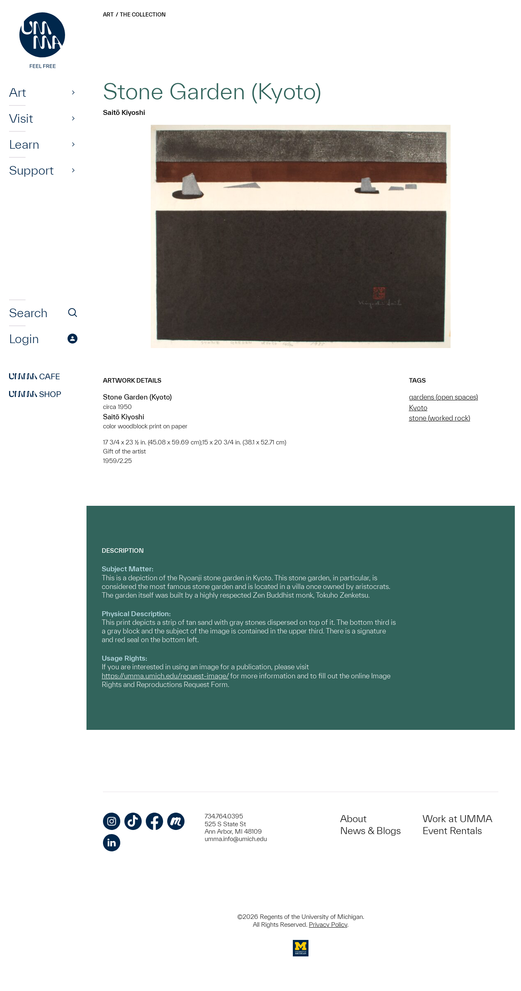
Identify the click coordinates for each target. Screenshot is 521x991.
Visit (21, 118)
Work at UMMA (457, 818)
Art (17, 92)
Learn (24, 144)
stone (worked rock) (439, 418)
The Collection (143, 15)
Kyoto (418, 407)
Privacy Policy (328, 924)
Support (31, 170)
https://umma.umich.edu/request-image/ (165, 676)
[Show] (73, 92)
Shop (35, 394)
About (353, 818)
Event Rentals (452, 830)
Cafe (34, 376)
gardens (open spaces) (443, 397)
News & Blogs (370, 830)
